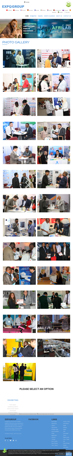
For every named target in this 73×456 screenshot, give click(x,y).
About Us (59, 16)
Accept (61, 453)
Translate (26, 2)
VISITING (40, 16)
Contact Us (67, 16)
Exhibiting (33, 16)
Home (27, 16)
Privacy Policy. (54, 453)
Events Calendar (49, 16)
